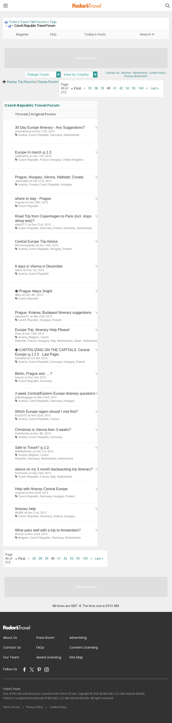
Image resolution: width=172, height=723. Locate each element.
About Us (10, 637)
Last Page (50, 354)
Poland (67, 249)
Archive (126, 72)
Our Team (11, 657)
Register (22, 34)
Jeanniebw (21, 181)
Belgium (33, 337)
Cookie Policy (157, 72)
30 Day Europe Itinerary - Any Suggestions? (50, 127)
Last (99, 558)
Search (147, 34)
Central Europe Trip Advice (36, 241)
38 (96, 88)
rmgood (20, 202)
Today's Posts (95, 34)
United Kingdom (73, 159)
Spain (78, 340)
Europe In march (28, 152)
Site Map (76, 657)
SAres (18, 270)
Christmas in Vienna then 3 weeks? (43, 430)
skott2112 (21, 224)
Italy (53, 340)
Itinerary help (25, 509)
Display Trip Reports (21, 82)
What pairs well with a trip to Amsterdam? (48, 530)
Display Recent (48, 82)
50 (71, 558)
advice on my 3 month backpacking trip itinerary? (54, 469)
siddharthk (21, 156)
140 (85, 558)
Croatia (33, 184)
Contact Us (112, 72)
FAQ (53, 34)
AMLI (18, 295)
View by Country (80, 75)
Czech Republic (38, 135)
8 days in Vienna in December (39, 266)
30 (90, 88)
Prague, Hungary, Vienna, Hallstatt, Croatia (49, 177)
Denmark (46, 228)
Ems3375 (21, 415)
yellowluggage (24, 397)
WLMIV (19, 512)
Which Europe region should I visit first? (46, 411)
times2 (19, 377)
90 (78, 558)
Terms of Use (11, 707)
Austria (22, 135)
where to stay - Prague (33, 198)
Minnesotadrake (25, 245)
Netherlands (71, 135)
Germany (56, 135)
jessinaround (23, 131)
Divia (18, 333)
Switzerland (84, 228)
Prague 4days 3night (35, 291)
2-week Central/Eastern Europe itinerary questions (55, 393)
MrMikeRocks (23, 451)
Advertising (140, 72)
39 (102, 88)
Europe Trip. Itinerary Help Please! (42, 330)
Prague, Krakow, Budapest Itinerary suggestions (53, 312)
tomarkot (20, 358)
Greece (58, 516)
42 (65, 558)
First (76, 88)
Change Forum (44, 75)
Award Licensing (48, 657)
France (44, 159)
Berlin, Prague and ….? (33, 373)
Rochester (21, 473)
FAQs (40, 647)
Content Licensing (83, 647)
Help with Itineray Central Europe (41, 489)
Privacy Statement (135, 76)
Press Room (45, 637)
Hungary (55, 159)
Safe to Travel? (27, 447)
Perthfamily (22, 433)
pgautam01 (22, 316)
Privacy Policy (34, 707)
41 (59, 558)
